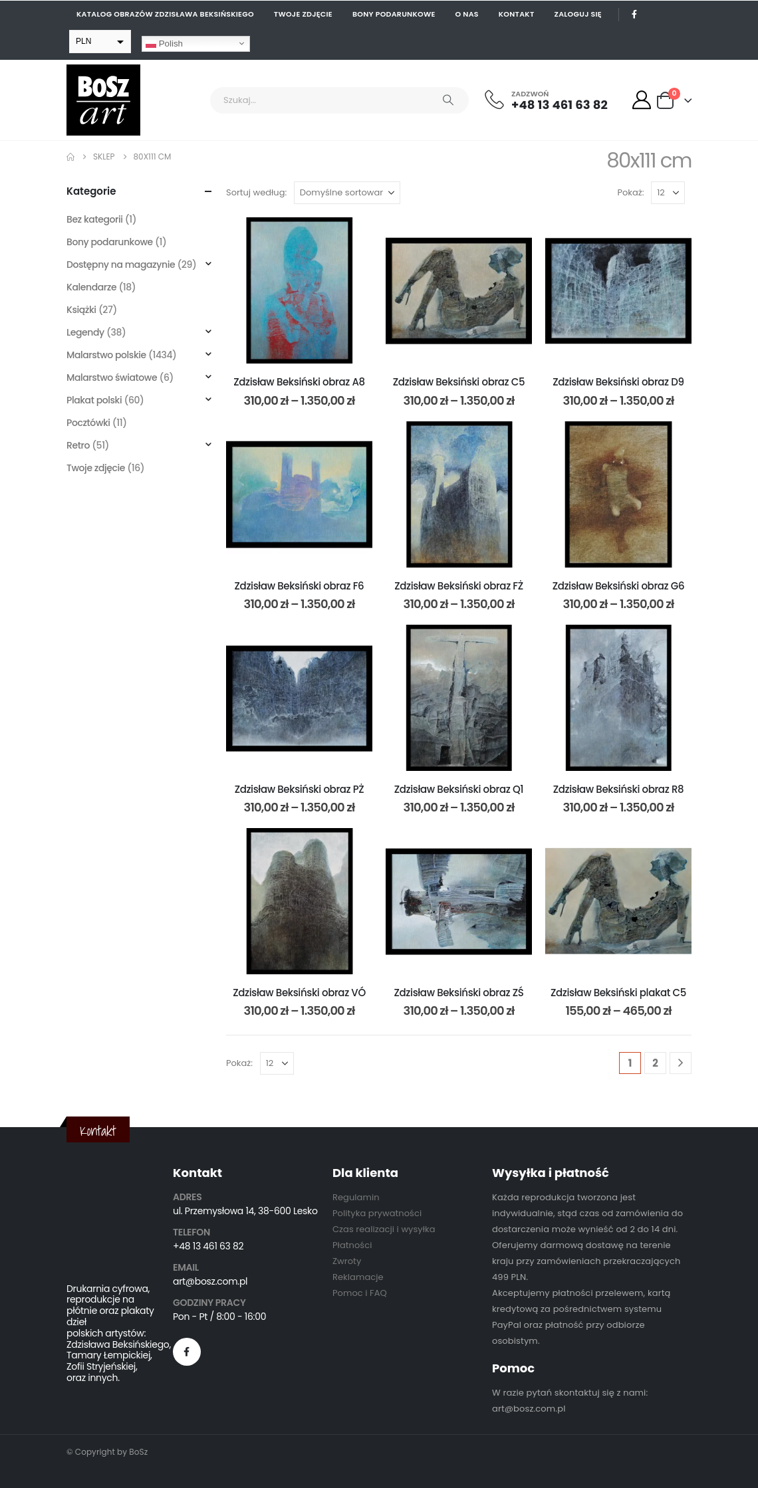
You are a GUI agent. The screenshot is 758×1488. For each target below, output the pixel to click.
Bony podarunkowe (394, 14)
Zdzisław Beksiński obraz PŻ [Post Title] (299, 789)
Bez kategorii (94, 219)
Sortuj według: (256, 192)
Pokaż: (631, 192)
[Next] (681, 1063)
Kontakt (517, 14)
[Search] (448, 100)
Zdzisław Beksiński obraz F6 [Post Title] (299, 586)
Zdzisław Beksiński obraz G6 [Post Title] (619, 586)
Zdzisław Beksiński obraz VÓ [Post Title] (299, 993)
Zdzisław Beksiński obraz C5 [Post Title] (459, 382)
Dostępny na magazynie (120, 264)
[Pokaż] (668, 192)
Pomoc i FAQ (359, 1293)
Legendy (85, 332)
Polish (164, 43)
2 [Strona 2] (655, 1063)
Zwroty (346, 1261)
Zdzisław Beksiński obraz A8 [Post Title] (298, 382)
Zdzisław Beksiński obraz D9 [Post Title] (618, 382)
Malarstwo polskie (106, 355)
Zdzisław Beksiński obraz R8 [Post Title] (618, 789)
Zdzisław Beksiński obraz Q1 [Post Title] (458, 789)
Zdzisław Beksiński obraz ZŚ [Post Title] (459, 993)
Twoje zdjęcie (303, 14)
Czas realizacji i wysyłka (384, 1229)
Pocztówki (88, 422)
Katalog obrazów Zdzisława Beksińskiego (165, 14)
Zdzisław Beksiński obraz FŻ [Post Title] (458, 586)
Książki (81, 309)
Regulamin (356, 1197)
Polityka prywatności (377, 1213)
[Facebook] (634, 14)
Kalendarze (91, 287)
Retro (78, 445)
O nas (467, 14)
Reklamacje (358, 1277)
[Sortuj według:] (347, 192)
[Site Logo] (103, 100)
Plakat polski (94, 400)
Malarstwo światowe (111, 377)
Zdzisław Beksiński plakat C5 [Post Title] (618, 993)
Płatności (352, 1245)
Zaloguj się (578, 14)
